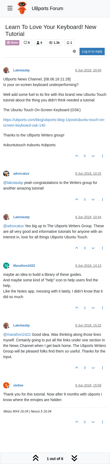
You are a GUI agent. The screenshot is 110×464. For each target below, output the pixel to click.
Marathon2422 (24, 266)
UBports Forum (47, 8)
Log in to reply (92, 51)
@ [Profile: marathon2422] (17, 334)
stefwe (18, 385)
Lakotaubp (21, 70)
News (12, 42)
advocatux (21, 173)
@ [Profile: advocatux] (13, 226)
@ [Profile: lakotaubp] (13, 183)
